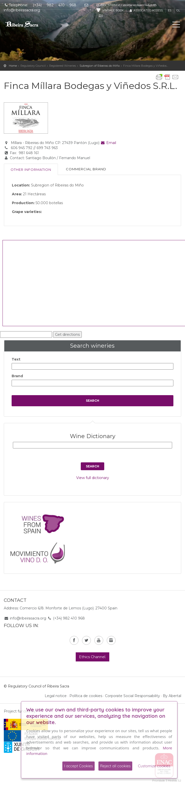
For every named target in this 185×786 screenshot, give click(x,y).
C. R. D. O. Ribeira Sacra (26, 24)
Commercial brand (86, 169)
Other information (31, 170)
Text (16, 359)
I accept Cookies (78, 766)
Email (108, 142)
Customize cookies (154, 766)
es (169, 10)
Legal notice (56, 696)
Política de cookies (85, 696)
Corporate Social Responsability (132, 696)
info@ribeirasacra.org (28, 618)
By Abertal (172, 696)
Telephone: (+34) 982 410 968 (40, 5)
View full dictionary (92, 477)
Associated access (146, 10)
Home (13, 65)
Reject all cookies (115, 766)
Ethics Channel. (92, 657)
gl (178, 10)
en (101, 15)
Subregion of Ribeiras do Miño (100, 65)
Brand (17, 376)
